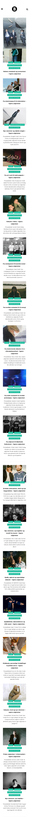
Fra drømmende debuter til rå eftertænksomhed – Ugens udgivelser (15, 351)
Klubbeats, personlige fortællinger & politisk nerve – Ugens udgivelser (14, 666)
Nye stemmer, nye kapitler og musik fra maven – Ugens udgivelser (14, 533)
